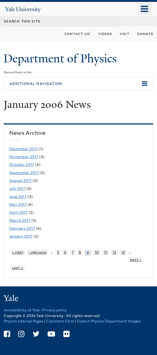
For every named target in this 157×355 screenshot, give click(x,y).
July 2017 (17, 188)
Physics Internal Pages (23, 321)
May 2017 (18, 204)
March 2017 (19, 220)
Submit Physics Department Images (109, 321)
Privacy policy (54, 310)
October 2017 (21, 164)
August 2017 (20, 180)
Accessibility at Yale (22, 310)
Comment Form (60, 321)
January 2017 (20, 236)
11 (105, 252)
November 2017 (23, 157)
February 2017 (22, 228)
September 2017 (24, 173)
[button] (78, 83)
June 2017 (18, 196)
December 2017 (23, 149)
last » (17, 268)
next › (135, 260)
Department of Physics (62, 58)
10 (97, 252)
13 (123, 252)
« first (18, 252)
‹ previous (37, 252)
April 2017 (18, 212)
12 (114, 252)
